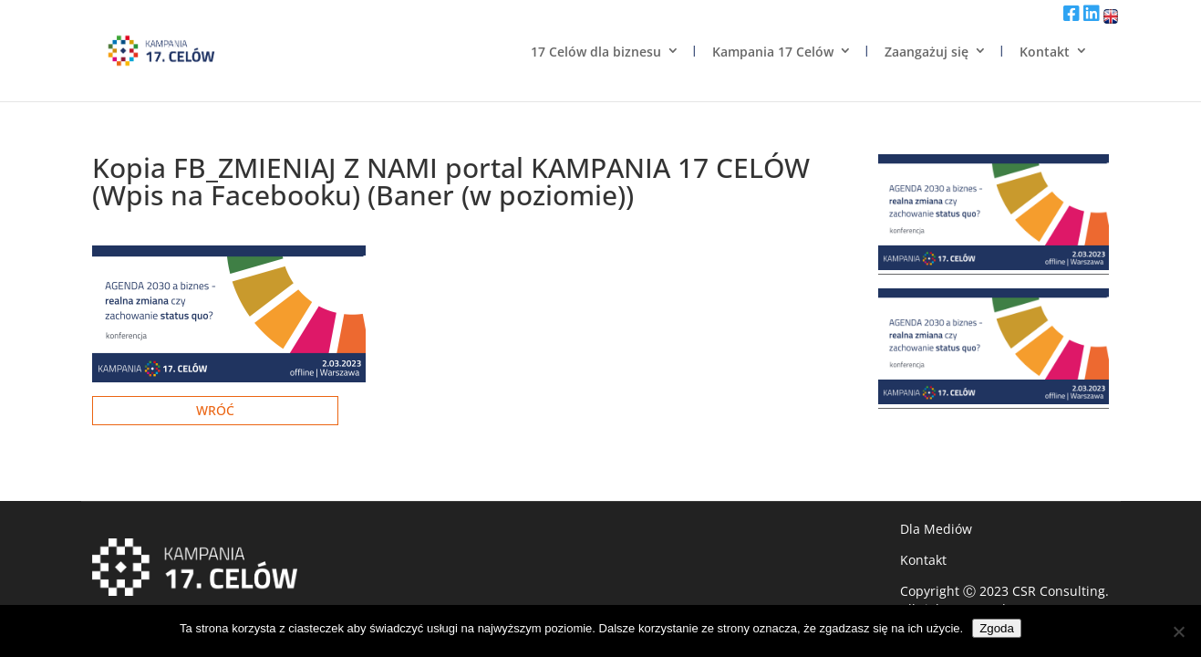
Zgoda (996, 628)
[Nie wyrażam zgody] (1178, 631)
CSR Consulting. (1060, 591)
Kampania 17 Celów (772, 51)
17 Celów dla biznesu (596, 51)
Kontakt (1045, 51)
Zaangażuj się (926, 51)
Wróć (215, 410)
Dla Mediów (936, 528)
